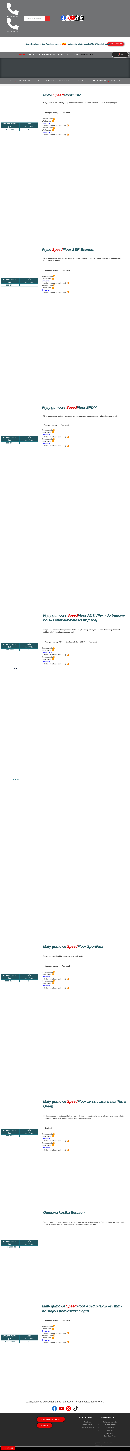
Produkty (32, 55)
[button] (10, 125)
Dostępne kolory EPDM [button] (75, 642)
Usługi (64, 55)
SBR (11, 81)
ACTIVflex (49, 81)
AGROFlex (115, 81)
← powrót (8, 1448)
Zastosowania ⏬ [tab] (48, 119)
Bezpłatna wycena (53, 44)
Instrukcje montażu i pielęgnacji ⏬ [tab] (55, 125)
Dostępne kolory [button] (51, 113)
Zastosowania (49, 55)
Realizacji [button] (66, 113)
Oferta (27, 44)
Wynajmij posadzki (104, 44)
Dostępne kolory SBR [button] (53, 642)
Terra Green (80, 81)
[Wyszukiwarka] (34, 18)
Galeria (74, 55)
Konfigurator (69, 44)
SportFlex (63, 81)
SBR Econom (24, 81)
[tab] (84, 123)
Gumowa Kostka (98, 81)
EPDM (37, 81)
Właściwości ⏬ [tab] (48, 121)
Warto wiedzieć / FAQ (87, 44)
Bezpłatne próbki (38, 44)
